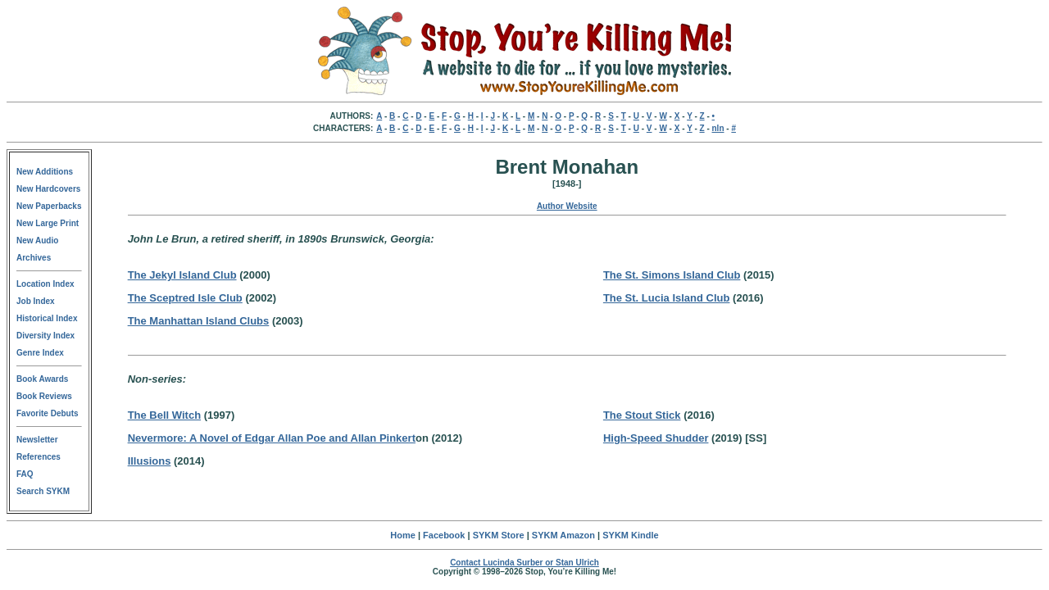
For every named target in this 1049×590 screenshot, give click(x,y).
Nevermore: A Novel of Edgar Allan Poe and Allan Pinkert (272, 438)
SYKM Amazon (563, 535)
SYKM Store (498, 535)
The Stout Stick (642, 415)
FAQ (25, 474)
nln (718, 128)
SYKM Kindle (630, 535)
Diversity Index (45, 335)
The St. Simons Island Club (672, 275)
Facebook (444, 535)
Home (403, 535)
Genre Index (40, 352)
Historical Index (46, 318)
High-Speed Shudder (656, 438)
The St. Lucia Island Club (666, 298)
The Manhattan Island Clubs (199, 321)
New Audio (37, 240)
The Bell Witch (164, 415)
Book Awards (42, 379)
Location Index (45, 283)
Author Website (567, 206)
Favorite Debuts (47, 413)
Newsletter (37, 439)
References (38, 456)
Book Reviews (44, 396)
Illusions (149, 461)
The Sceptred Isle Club (185, 298)
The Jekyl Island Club (182, 275)
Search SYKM (43, 491)
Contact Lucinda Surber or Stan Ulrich (524, 562)
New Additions (44, 171)
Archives (33, 257)
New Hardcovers (48, 188)
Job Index (35, 301)
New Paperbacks (49, 206)
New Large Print (47, 223)
